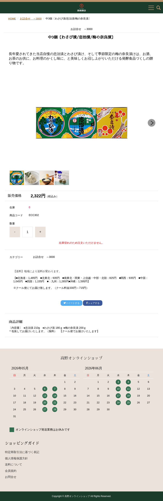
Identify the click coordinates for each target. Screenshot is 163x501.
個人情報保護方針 (16, 458)
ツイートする (71, 303)
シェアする (93, 303)
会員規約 (10, 470)
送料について (13, 464)
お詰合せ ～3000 (31, 18)
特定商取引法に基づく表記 (22, 452)
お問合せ (10, 476)
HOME (12, 18)
